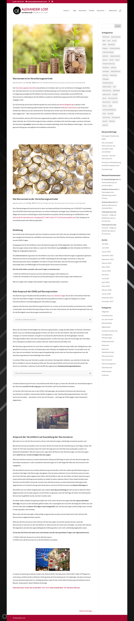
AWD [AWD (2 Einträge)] (104, 40)
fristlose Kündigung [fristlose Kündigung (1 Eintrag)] (108, 52)
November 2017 (107, 301)
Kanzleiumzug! (107, 169)
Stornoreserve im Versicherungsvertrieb (32, 78)
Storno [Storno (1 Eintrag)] (104, 98)
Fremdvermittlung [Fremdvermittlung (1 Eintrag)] (115, 48)
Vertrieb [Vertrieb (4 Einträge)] (105, 121)
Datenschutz (113, 10)
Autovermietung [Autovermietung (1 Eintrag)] (115, 37)
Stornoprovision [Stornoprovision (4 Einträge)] (112, 98)
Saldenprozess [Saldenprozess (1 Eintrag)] (107, 94)
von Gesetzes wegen (58, 296)
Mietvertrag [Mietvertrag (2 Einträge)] (113, 75)
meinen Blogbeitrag (66, 104)
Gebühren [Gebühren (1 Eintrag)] (105, 56)
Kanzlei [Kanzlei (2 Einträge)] (111, 60)
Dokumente (82, 10)
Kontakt (91, 10)
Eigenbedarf (106, 327)
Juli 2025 (105, 244)
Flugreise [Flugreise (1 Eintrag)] (105, 48)
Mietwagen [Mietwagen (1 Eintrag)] (106, 79)
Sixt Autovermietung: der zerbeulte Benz (111, 182)
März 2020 (106, 267)
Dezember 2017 (107, 298)
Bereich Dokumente (70, 108)
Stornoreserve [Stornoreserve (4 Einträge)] (106, 102)
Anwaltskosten (107, 315)
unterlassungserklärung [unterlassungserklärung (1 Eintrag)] (109, 109)
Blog (74, 10)
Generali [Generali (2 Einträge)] (105, 60)
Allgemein (105, 312)
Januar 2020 (106, 271)
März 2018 (106, 286)
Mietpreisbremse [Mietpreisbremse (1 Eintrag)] (115, 71)
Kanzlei (66, 10)
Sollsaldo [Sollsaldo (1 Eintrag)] (115, 94)
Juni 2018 (105, 278)
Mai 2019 (105, 275)
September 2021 (108, 259)
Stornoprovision (60, 82)
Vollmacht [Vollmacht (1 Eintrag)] (112, 121)
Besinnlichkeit (107, 323)
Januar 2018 (106, 294)
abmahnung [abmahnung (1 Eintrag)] (106, 37)
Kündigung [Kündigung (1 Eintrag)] (106, 67)
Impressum (100, 10)
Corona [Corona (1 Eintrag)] (114, 40)
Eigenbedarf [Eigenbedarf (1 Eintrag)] (111, 44)
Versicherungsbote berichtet (26, 88)
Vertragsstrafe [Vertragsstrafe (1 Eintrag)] (116, 117)
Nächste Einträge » (86, 611)
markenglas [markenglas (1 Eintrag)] (106, 71)
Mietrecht (105, 345)
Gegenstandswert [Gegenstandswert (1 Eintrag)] (115, 56)
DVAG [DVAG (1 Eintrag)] (104, 44)
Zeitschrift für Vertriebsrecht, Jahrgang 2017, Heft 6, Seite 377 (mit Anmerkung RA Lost (44, 217)
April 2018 (105, 282)
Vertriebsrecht (80, 82)
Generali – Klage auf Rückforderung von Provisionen (109, 218)
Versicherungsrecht (109, 364)
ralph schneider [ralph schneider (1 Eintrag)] (107, 86)
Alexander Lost (20, 82)
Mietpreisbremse (108, 341)
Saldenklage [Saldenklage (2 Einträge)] (116, 90)
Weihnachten (106, 371)
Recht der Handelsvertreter (45, 82)
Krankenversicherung (109, 331)
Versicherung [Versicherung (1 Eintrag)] (106, 117)
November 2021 (107, 255)
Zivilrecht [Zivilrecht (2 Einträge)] (105, 125)
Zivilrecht (105, 375)
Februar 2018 (106, 290)
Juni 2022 (105, 248)
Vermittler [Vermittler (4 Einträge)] (110, 113)
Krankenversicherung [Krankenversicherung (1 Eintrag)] (109, 63)
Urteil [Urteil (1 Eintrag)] (104, 113)
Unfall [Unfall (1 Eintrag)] (110, 106)
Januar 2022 (106, 252)
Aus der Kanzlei (107, 319)
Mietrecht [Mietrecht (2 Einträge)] (105, 75)
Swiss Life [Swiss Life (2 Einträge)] (115, 102)
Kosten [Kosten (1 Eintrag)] (117, 60)
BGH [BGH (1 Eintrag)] (109, 40)
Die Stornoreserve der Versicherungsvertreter (35, 199)
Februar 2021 (106, 263)
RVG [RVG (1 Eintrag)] (114, 86)
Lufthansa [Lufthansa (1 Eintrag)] (113, 67)
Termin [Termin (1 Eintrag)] (104, 106)
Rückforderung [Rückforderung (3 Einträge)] (107, 90)
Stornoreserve (70, 82)
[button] (4, 616)
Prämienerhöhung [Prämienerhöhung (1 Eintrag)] (108, 83)
